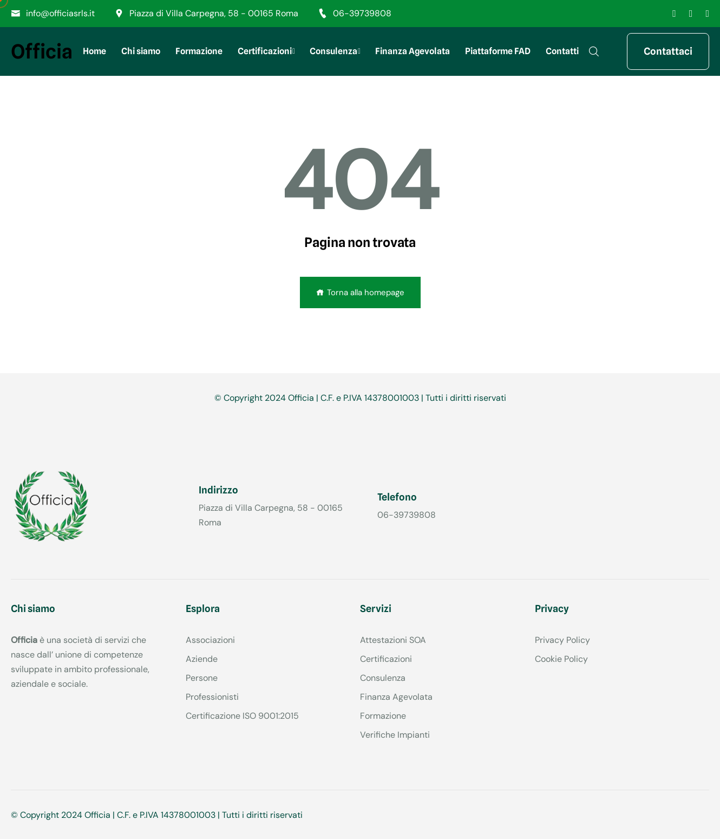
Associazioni (210, 640)
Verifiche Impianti (395, 734)
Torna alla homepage (360, 292)
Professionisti (212, 697)
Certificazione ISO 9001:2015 (242, 715)
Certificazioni (265, 51)
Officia (42, 51)
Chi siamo (140, 51)
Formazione (198, 51)
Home (94, 51)
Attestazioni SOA (393, 640)
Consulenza (333, 51)
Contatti (562, 51)
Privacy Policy (562, 640)
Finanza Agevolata (412, 51)
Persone (202, 678)
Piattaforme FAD (498, 51)
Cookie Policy (561, 659)
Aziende (202, 659)
